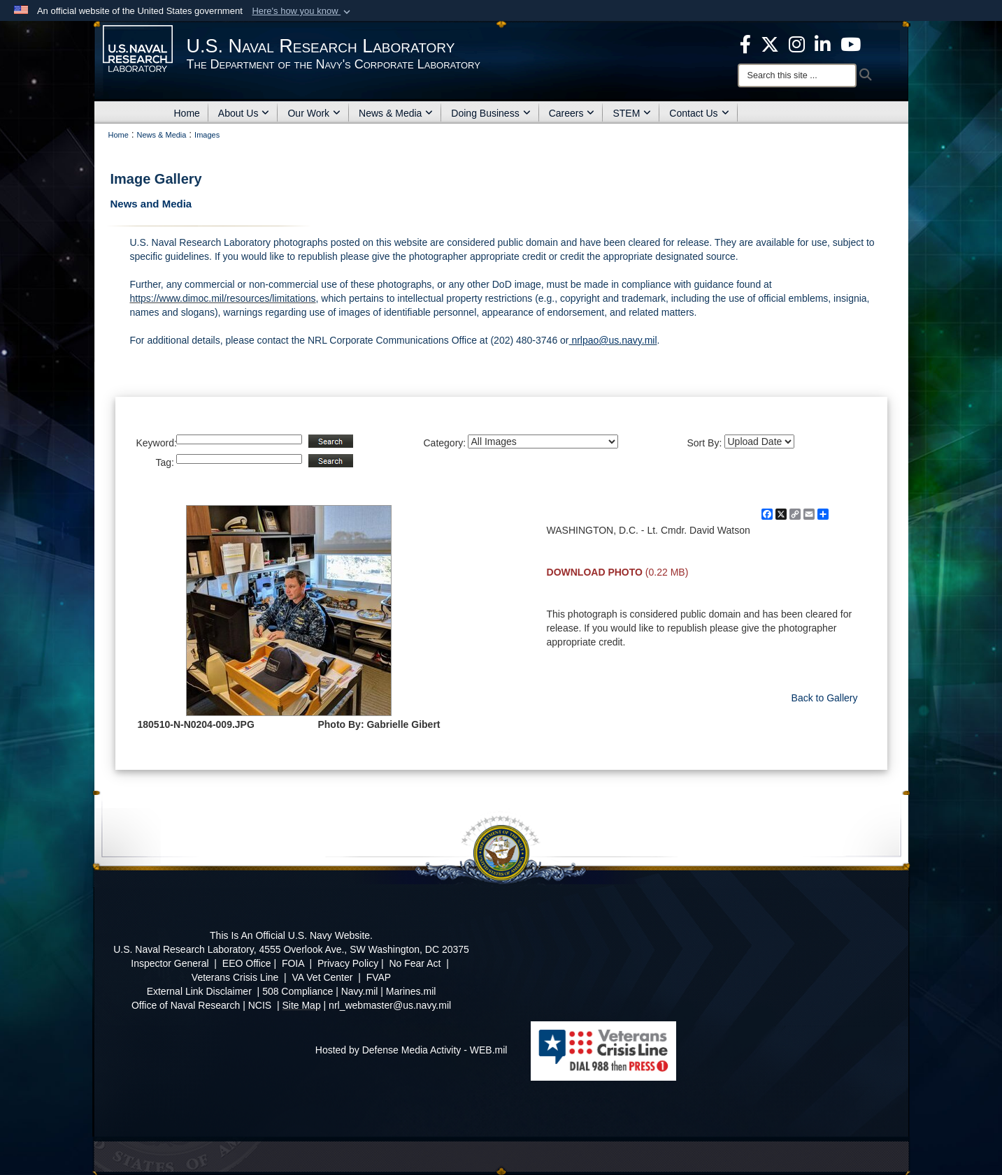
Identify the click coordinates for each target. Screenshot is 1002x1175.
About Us (244, 113)
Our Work (314, 113)
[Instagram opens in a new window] (797, 43)
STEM (632, 113)
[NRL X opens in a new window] (770, 43)
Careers (572, 113)
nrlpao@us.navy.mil (613, 340)
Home (187, 113)
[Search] (797, 75)
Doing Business (490, 113)
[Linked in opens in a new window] (823, 43)
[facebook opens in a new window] (745, 43)
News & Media (396, 113)
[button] (302, 11)
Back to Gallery (825, 697)
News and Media (151, 204)
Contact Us (699, 113)
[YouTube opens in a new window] (850, 43)
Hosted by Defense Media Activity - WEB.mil (411, 1050)
